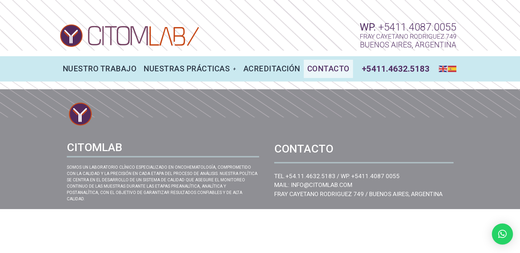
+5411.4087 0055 (375, 176)
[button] (502, 234)
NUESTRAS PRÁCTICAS (189, 68)
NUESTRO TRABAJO (100, 68)
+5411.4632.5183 (396, 69)
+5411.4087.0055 (417, 27)
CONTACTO (328, 68)
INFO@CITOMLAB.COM (321, 184)
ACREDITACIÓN (271, 68)
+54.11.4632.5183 (310, 176)
